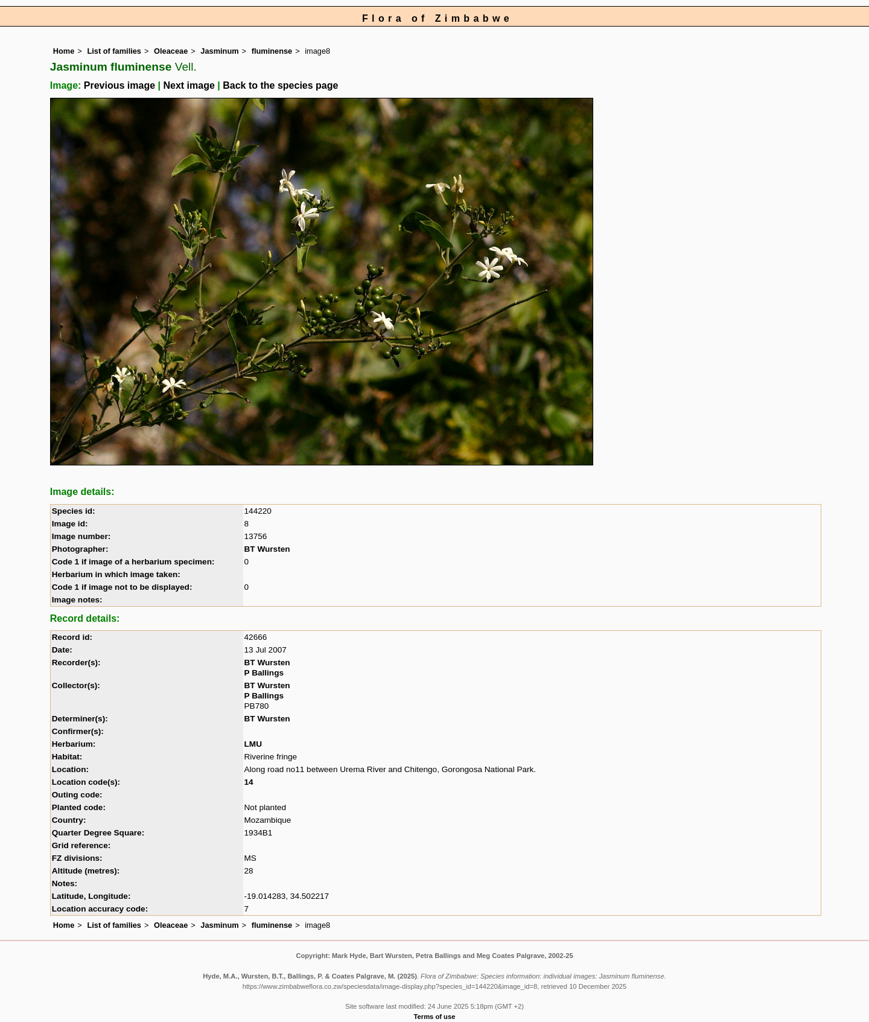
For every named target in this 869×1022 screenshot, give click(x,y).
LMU (253, 744)
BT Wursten (267, 549)
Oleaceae (171, 51)
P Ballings (264, 672)
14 (248, 782)
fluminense (272, 51)
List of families (114, 51)
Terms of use (435, 1016)
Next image (188, 85)
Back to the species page (280, 85)
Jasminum (219, 51)
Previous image (119, 85)
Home (64, 51)
